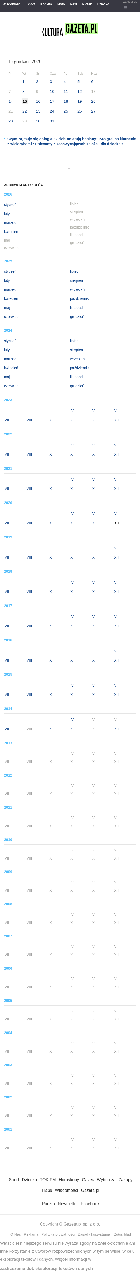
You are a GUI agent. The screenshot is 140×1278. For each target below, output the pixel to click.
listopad (76, 307)
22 (24, 111)
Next (73, 4)
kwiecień (11, 232)
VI (115, 411)
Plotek (87, 4)
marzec (10, 223)
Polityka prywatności (58, 1234)
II (28, 411)
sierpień (76, 280)
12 (79, 91)
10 (52, 91)
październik (79, 298)
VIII (29, 420)
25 (66, 111)
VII (7, 420)
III (49, 411)
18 (66, 101)
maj (7, 307)
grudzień (77, 316)
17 (52, 101)
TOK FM (48, 1179)
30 (38, 121)
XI (94, 420)
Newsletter (68, 1203)
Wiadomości (12, 4)
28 (10, 121)
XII (116, 420)
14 (10, 101)
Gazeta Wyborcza (99, 1179)
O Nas (15, 1234)
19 (79, 101)
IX (50, 420)
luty (7, 213)
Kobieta (46, 4)
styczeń (10, 204)
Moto (61, 4)
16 (38, 101)
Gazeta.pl (90, 1190)
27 (93, 111)
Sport (31, 4)
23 (38, 111)
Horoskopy (69, 1179)
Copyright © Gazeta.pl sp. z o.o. (70, 1224)
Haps (47, 1190)
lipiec (74, 271)
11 (66, 91)
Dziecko (103, 4)
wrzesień (77, 289)
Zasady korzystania (94, 1234)
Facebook (90, 1203)
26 (79, 111)
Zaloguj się (130, 1)
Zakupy (125, 1179)
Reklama (31, 1234)
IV (72, 411)
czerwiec (11, 316)
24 (52, 111)
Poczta (48, 1203)
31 (52, 121)
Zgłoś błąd (122, 1234)
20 (93, 101)
